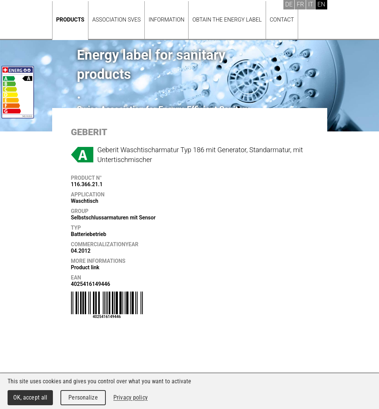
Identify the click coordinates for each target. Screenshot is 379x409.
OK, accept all (30, 397)
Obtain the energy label (227, 20)
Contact (282, 20)
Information (166, 20)
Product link (85, 267)
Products (70, 20)
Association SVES (116, 20)
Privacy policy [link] (130, 397)
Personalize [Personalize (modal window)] (82, 397)
